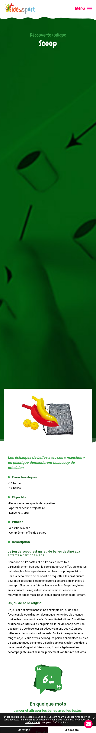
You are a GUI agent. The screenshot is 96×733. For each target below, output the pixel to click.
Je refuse (24, 730)
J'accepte (72, 730)
